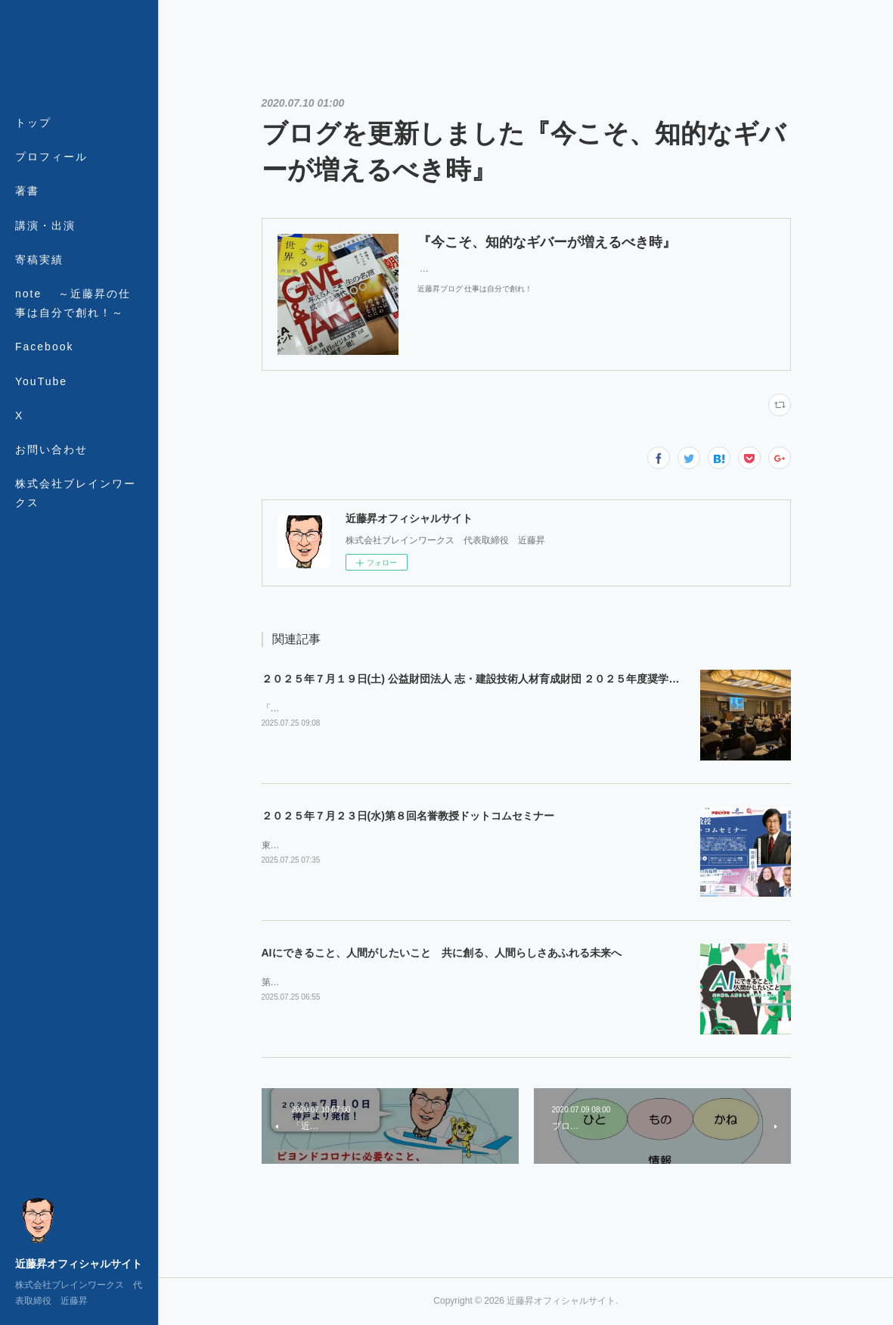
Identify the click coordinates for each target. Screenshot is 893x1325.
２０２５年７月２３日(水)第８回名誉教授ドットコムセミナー (408, 816)
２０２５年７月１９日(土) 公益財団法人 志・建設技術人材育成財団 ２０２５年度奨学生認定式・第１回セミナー (529, 679)
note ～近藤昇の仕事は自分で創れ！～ (73, 303)
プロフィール (51, 157)
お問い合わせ (51, 449)
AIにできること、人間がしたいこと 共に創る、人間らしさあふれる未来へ (442, 953)
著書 (27, 191)
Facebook (44, 347)
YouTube (41, 381)
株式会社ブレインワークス (75, 493)
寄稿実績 (39, 259)
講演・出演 (45, 225)
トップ (33, 123)
